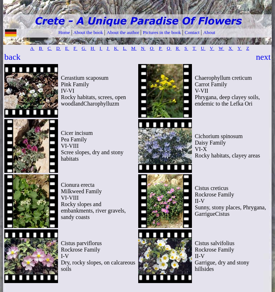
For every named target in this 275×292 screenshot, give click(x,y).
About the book (88, 32)
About (209, 32)
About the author (123, 32)
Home (64, 32)
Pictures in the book (162, 32)
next (263, 57)
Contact (193, 32)
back (12, 57)
